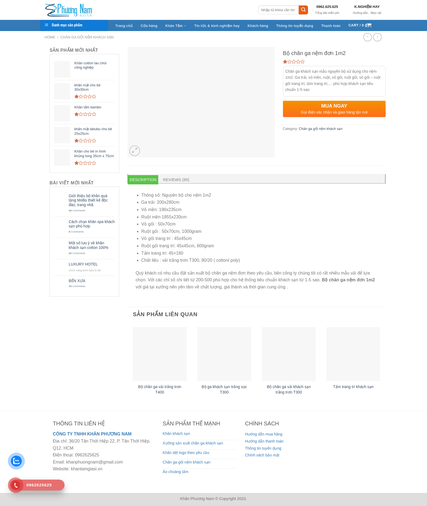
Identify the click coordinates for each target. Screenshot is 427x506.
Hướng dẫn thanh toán (264, 441)
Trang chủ (124, 26)
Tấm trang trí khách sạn (353, 387)
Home (50, 37)
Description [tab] (143, 180)
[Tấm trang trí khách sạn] (353, 354)
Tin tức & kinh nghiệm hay (217, 26)
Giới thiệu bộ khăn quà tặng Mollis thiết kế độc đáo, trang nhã (88, 200)
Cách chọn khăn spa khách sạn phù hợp (92, 224)
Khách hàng (258, 26)
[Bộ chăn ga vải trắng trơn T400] (160, 354)
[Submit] (303, 10)
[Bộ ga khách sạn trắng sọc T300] (224, 354)
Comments (77, 210)
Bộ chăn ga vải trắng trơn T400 (159, 389)
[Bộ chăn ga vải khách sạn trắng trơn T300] (289, 354)
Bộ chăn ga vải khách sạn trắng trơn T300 (289, 389)
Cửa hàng (149, 26)
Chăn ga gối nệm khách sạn (87, 37)
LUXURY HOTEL (83, 264)
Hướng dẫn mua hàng (263, 434)
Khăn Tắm (175, 25)
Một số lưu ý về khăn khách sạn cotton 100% (88, 245)
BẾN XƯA (77, 281)
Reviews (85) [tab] (176, 180)
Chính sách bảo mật (262, 455)
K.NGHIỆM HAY (367, 7)
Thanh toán (331, 26)
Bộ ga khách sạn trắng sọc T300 (224, 389)
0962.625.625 (327, 7)
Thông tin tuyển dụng (294, 26)
